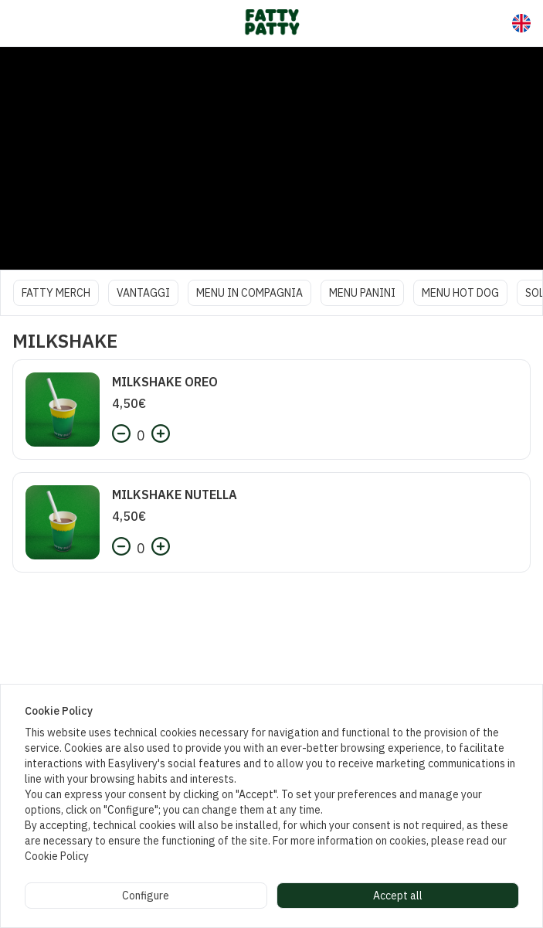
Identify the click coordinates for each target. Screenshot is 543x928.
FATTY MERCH (56, 293)
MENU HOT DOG (460, 293)
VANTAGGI (143, 293)
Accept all (398, 896)
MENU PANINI (362, 293)
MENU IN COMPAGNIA (249, 293)
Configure (145, 896)
